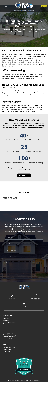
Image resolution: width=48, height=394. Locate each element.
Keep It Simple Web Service (28, 380)
